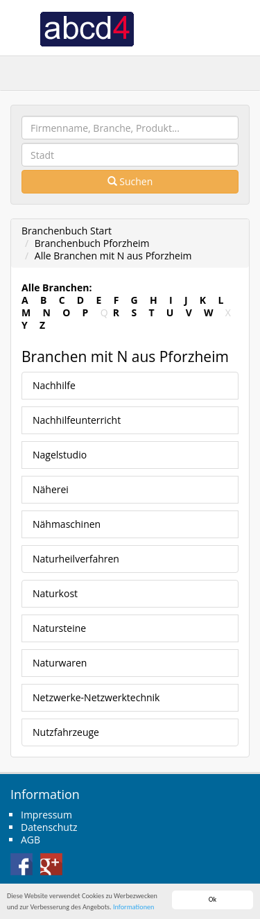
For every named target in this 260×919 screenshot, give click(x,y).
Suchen (130, 181)
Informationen (133, 907)
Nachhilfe (54, 385)
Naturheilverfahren (76, 558)
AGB (30, 839)
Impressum (46, 814)
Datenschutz (49, 827)
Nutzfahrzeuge (66, 732)
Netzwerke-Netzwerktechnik (96, 697)
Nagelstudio (60, 454)
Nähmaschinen (67, 524)
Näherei (51, 489)
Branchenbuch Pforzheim (92, 243)
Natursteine (59, 628)
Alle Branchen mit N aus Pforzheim (113, 255)
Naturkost (55, 593)
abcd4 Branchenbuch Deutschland (86, 28)
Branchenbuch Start (66, 230)
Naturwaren (60, 662)
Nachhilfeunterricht (77, 420)
